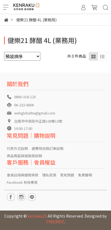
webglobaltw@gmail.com (34, 113)
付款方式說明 (17, 148)
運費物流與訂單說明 (47, 148)
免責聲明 (85, 175)
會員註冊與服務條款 (22, 175)
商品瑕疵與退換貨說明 (24, 155)
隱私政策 (49, 175)
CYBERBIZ (55, 221)
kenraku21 (37, 216)
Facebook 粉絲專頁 (22, 182)
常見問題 (67, 175)
